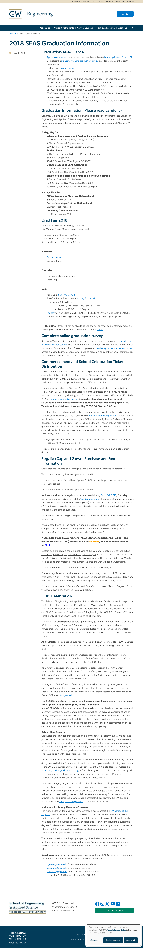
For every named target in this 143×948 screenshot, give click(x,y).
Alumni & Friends (87, 2)
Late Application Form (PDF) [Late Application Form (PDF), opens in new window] (118, 57)
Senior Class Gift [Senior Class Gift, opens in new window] (66, 295)
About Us (122, 28)
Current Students (85, 28)
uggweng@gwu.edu (57, 864)
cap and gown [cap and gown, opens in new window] (66, 68)
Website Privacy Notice (116, 930)
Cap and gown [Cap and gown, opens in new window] (54, 257)
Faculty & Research (106, 28)
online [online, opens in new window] (100, 329)
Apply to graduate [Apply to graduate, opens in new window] (56, 57)
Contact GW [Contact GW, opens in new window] (74, 939)
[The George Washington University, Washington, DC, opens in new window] (17, 937)
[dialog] (113, 935)
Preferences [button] (93, 940)
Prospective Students (64, 28)
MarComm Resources (105, 2)
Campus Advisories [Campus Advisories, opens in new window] (84, 935)
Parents (75, 2)
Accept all (130, 940)
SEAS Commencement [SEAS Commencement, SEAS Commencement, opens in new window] (125, 2)
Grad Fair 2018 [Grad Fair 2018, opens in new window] (108, 495)
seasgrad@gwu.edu (57, 868)
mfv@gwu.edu (65, 695)
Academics (45, 28)
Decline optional (113, 940)
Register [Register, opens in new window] (51, 313)
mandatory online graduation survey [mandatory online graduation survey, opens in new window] (79, 61)
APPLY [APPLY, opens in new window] (125, 14)
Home (11, 34)
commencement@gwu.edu (63, 399)
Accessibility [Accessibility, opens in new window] (84, 939)
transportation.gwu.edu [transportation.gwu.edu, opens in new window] (71, 801)
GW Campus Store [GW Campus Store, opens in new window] (90, 499)
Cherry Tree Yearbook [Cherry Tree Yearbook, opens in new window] (88, 298)
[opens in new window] (97, 906)
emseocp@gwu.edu (57, 871)
